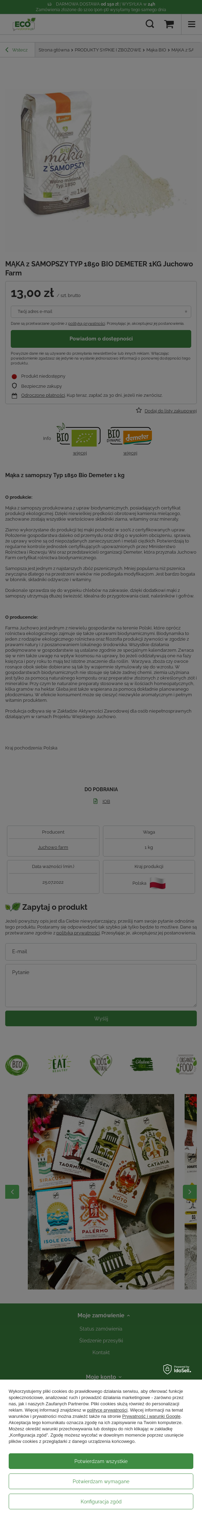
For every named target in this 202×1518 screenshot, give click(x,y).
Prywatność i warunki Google (151, 1416)
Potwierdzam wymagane (101, 1481)
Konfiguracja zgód (101, 1501)
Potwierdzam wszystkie (101, 1461)
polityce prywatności (107, 1410)
